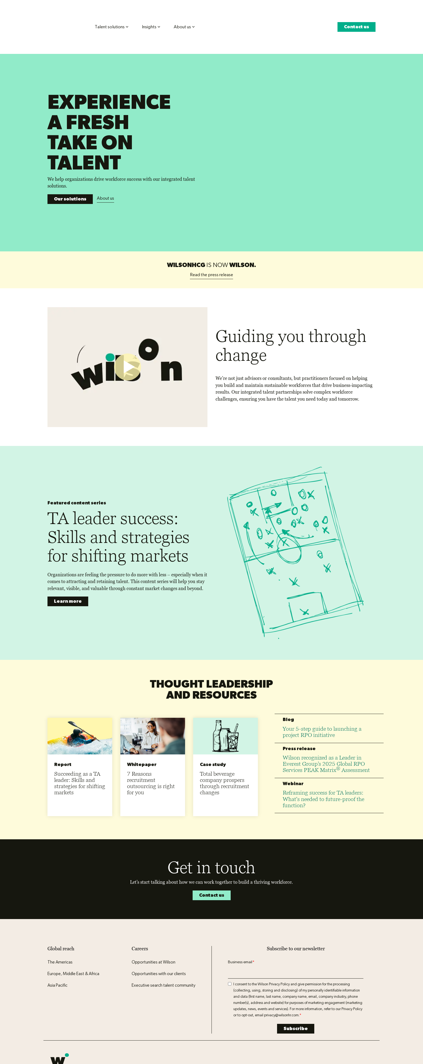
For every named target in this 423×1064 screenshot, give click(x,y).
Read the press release (211, 222)
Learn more (68, 549)
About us (105, 162)
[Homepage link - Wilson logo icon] (59, 1016)
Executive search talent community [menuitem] (163, 933)
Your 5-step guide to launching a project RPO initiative (322, 680)
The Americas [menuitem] (60, 910)
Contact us (356, 17)
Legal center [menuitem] (114, 1025)
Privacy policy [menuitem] (60, 1025)
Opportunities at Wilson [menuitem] (153, 910)
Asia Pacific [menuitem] (57, 933)
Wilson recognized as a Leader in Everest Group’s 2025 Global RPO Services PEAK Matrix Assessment (326, 711)
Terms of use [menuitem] (88, 1025)
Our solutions (70, 163)
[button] (335, 1019)
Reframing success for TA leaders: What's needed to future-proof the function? (323, 746)
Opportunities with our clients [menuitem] (159, 922)
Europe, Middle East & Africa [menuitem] (73, 922)
